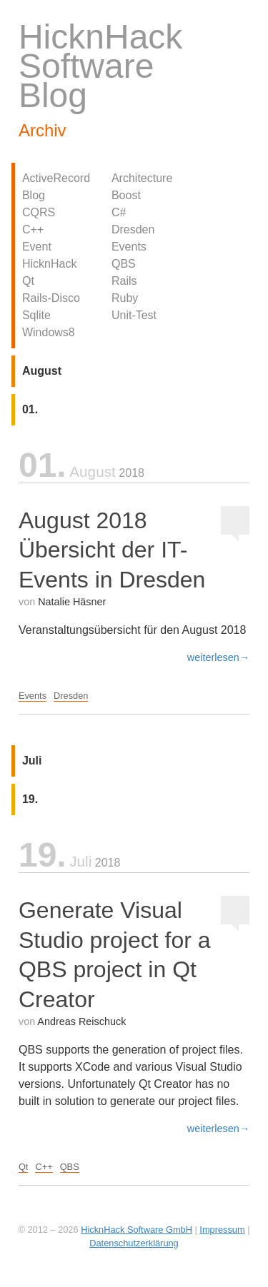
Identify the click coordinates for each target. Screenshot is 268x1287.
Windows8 (48, 332)
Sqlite (36, 315)
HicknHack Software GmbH (136, 1229)
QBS (123, 264)
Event (36, 247)
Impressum (221, 1229)
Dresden (132, 229)
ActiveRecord (56, 178)
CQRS (38, 212)
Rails (124, 281)
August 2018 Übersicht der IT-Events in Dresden (112, 550)
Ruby (124, 298)
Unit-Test (134, 315)
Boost (126, 195)
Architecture (141, 178)
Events (129, 247)
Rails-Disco (51, 298)
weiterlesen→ (218, 657)
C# (118, 212)
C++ (33, 229)
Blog (33, 195)
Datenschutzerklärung (133, 1243)
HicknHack (49, 264)
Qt (28, 281)
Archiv (42, 130)
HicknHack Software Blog (100, 66)
